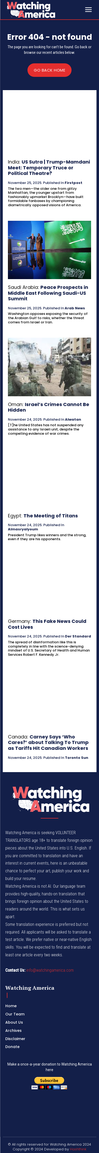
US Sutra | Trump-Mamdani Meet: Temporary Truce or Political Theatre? (49, 168)
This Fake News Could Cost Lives (47, 624)
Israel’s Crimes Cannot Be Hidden (48, 407)
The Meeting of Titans (50, 515)
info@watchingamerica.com (50, 970)
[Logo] (44, 9)
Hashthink (78, 1149)
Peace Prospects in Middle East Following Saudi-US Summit (48, 293)
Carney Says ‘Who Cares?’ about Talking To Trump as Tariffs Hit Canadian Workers (48, 742)
